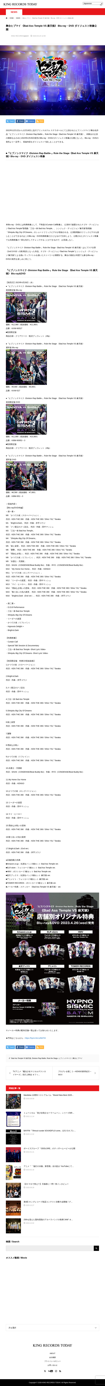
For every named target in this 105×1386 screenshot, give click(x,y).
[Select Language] (93, 3)
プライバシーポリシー (52, 1361)
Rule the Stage (52, 1058)
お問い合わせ (52, 1365)
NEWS (14, 12)
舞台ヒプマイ (77, 1058)
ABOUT (52, 1353)
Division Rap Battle (39, 1058)
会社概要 (52, 1357)
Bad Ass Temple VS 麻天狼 (21, 1058)
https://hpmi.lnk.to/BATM (35, 1038)
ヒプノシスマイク (65, 1058)
